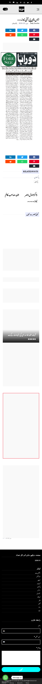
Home (27, 682)
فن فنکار (38, 596)
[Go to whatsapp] (5, 677)
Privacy (12, 682)
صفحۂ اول (38, 593)
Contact (4, 682)
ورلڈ (39, 607)
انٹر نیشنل (38, 576)
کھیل (39, 603)
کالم (39, 600)
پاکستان (14, 23)
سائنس (39, 590)
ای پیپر (39, 579)
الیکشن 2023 (37, 573)
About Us (20, 682)
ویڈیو (39, 610)
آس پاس (38, 583)
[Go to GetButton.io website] (5, 681)
